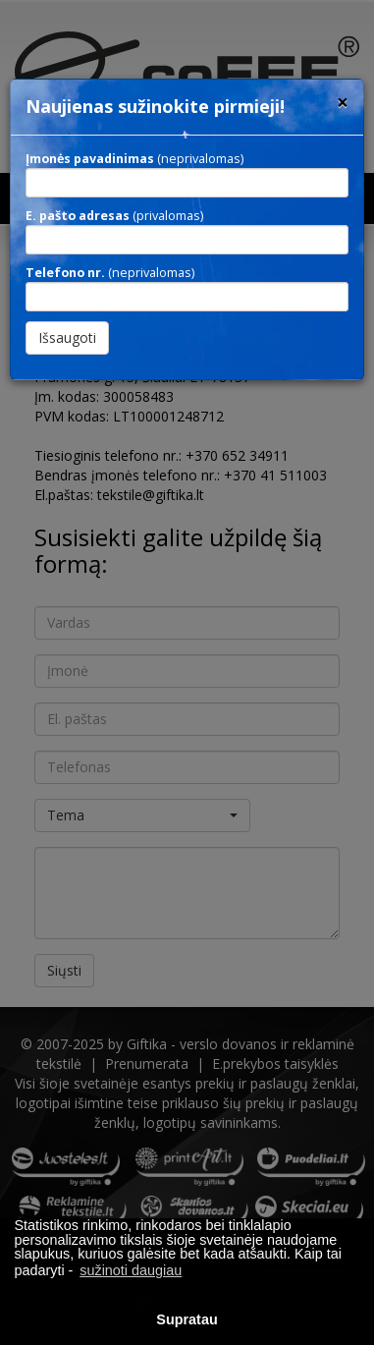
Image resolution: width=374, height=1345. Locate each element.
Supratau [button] (186, 1319)
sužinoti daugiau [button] (131, 1270)
